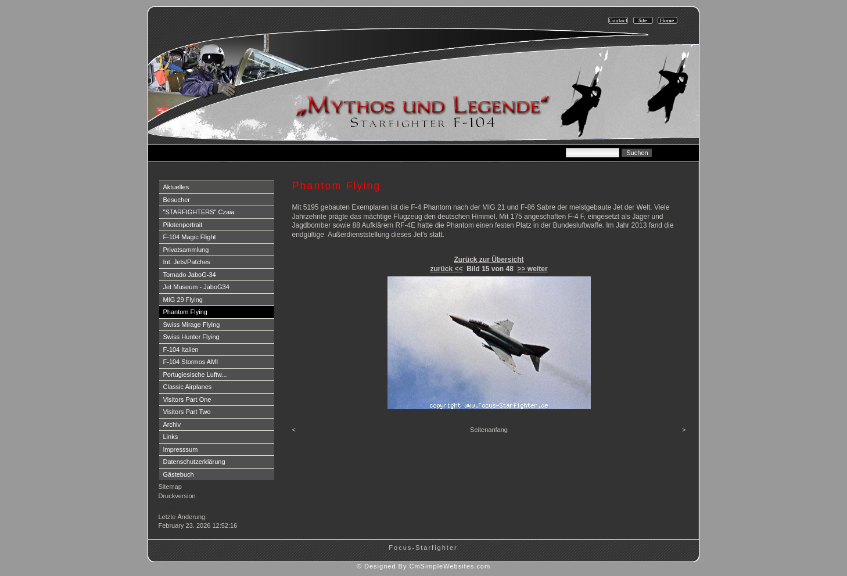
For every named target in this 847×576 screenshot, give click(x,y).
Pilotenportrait (183, 224)
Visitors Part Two (187, 411)
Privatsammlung (186, 249)
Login (167, 507)
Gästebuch (178, 474)
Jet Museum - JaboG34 (196, 286)
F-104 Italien (181, 349)
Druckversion (177, 495)
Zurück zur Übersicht (488, 259)
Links (170, 436)
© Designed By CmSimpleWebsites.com (423, 566)
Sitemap (170, 486)
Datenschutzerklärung (194, 461)
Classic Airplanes (187, 386)
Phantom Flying (185, 311)
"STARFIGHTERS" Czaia (199, 211)
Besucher (176, 199)
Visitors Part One (187, 399)
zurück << (446, 269)
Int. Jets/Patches (186, 261)
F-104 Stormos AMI (190, 361)
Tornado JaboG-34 (189, 274)
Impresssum (180, 449)
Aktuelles (176, 186)
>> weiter (533, 269)
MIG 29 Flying (183, 299)
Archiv (172, 424)
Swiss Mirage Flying (191, 324)
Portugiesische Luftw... (195, 374)
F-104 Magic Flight (189, 236)
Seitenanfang (489, 429)
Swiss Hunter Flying (191, 336)
